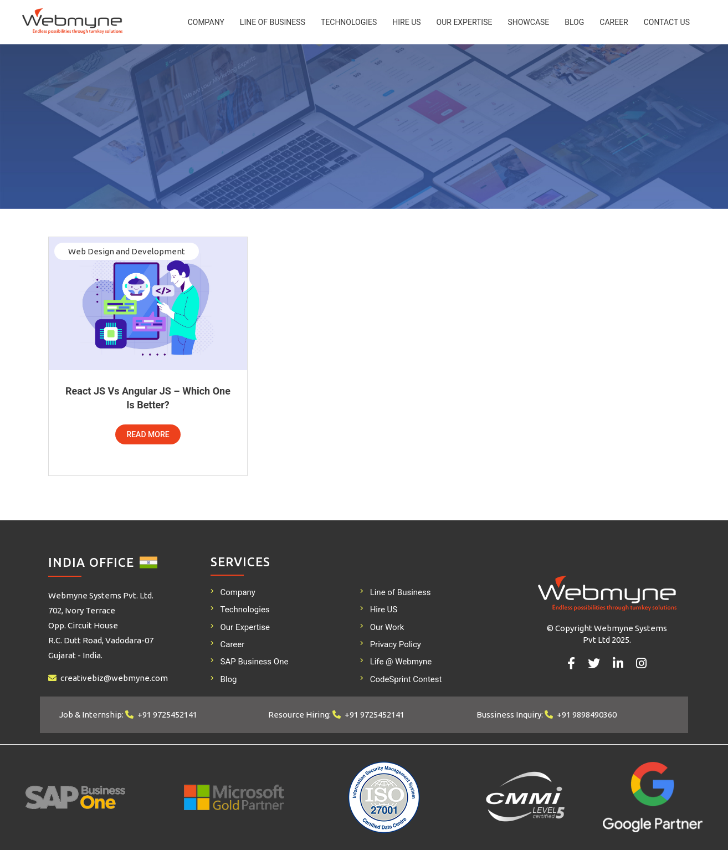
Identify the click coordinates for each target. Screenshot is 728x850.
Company (206, 22)
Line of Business (272, 22)
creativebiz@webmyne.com (114, 678)
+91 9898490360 (587, 714)
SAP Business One (255, 662)
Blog (574, 22)
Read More (147, 434)
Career (613, 22)
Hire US (406, 22)
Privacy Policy (395, 644)
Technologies (349, 22)
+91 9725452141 (167, 714)
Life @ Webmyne (401, 662)
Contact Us (667, 22)
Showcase (528, 22)
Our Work (387, 627)
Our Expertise (465, 22)
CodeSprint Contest (406, 679)
